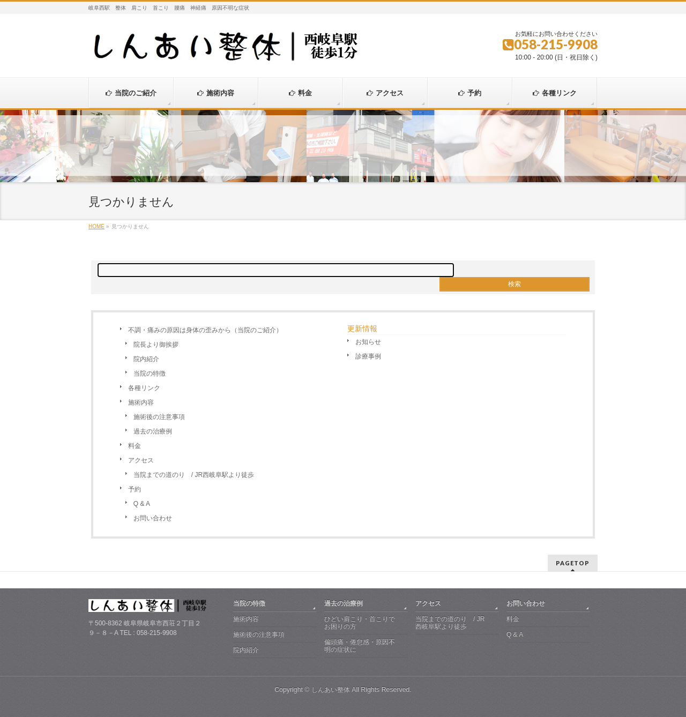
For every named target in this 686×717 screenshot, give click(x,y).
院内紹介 (146, 359)
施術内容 (141, 402)
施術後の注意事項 (159, 417)
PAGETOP (573, 562)
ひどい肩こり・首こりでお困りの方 (359, 622)
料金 (134, 446)
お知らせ (368, 342)
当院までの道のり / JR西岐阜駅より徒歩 (193, 475)
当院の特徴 (149, 373)
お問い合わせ (152, 518)
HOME (96, 226)
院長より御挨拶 (155, 344)
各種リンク (144, 388)
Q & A (141, 503)
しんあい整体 (330, 689)
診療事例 (368, 356)
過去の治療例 (152, 431)
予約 (134, 489)
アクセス (141, 460)
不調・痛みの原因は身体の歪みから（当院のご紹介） (205, 330)
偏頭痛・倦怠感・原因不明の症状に (359, 645)
